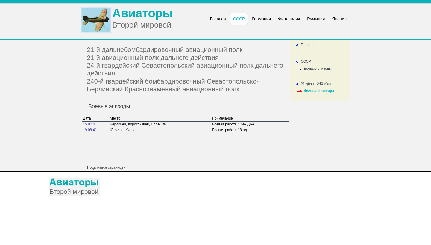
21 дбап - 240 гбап (316, 84)
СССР (306, 61)
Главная (308, 45)
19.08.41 (90, 130)
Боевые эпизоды (318, 68)
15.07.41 (90, 124)
